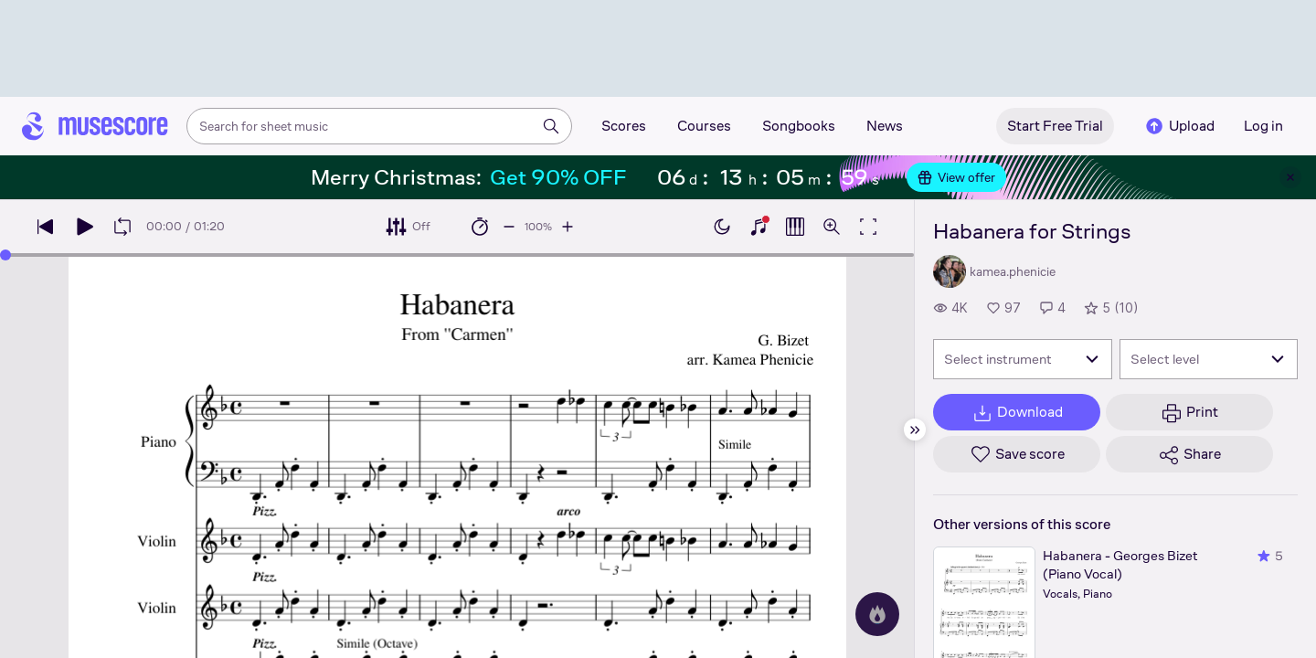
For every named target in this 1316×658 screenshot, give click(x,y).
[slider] (5, 254)
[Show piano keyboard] (758, 226)
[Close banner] (1290, 177)
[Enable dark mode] (722, 226)
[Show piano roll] (795, 226)
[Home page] (95, 126)
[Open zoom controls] (831, 226)
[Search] (551, 126)
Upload (1179, 126)
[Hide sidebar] (915, 429)
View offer (956, 177)
